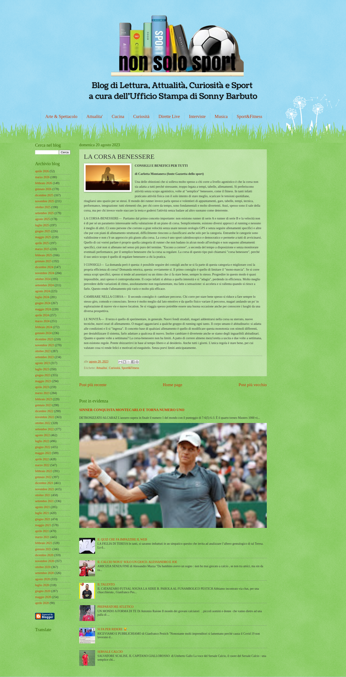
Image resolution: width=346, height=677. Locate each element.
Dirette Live (169, 116)
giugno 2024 (42, 303)
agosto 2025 (42, 219)
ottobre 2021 (43, 495)
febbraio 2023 (43, 399)
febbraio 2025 (43, 255)
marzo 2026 (42, 177)
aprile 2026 (42, 171)
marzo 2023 (42, 393)
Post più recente (92, 384)
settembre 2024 (44, 285)
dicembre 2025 (44, 195)
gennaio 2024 (43, 333)
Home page (172, 384)
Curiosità (141, 116)
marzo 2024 (42, 321)
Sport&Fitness (249, 116)
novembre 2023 (44, 345)
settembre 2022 (44, 429)
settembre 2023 (44, 357)
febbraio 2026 (43, 183)
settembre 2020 (44, 573)
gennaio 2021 (43, 549)
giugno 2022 (42, 447)
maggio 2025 (43, 237)
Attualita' (94, 116)
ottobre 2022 (43, 423)
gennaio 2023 (43, 405)
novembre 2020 (44, 561)
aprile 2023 (42, 387)
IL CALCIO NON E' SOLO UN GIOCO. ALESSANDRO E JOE (137, 562)
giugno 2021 (42, 519)
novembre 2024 (44, 273)
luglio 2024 (42, 297)
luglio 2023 (42, 369)
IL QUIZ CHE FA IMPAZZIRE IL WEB (122, 539)
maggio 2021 (43, 525)
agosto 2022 (42, 435)
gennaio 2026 (43, 189)
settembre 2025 (44, 213)
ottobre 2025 (43, 207)
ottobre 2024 (43, 279)
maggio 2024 (43, 309)
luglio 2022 (42, 441)
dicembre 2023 (44, 339)
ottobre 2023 (43, 351)
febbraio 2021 (43, 543)
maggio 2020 (43, 597)
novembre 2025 (44, 201)
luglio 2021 (42, 513)
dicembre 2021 (44, 483)
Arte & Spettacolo (61, 116)
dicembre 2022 (44, 411)
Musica (221, 116)
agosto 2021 (42, 507)
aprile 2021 (42, 531)
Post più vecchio (253, 384)
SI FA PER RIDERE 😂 (112, 629)
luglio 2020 (42, 585)
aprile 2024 (42, 315)
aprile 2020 (42, 603)
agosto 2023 (42, 363)
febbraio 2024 (43, 327)
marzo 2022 (42, 465)
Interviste (197, 116)
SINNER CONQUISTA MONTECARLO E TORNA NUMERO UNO (131, 410)
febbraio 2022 (43, 471)
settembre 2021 (44, 501)
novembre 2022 (44, 417)
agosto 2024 (42, 291)
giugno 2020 (42, 591)
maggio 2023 (43, 381)
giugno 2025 (42, 231)
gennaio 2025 (43, 261)
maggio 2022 (43, 453)
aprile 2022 (42, 459)
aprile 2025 (42, 243)
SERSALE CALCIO (110, 651)
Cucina (118, 116)
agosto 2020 (42, 579)
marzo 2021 (42, 537)
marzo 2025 (42, 249)
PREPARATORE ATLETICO (116, 606)
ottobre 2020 (43, 567)
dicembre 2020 (44, 555)
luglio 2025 (42, 225)
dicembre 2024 (44, 267)
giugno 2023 (42, 375)
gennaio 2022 (43, 477)
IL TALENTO (106, 584)
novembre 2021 (44, 489)
